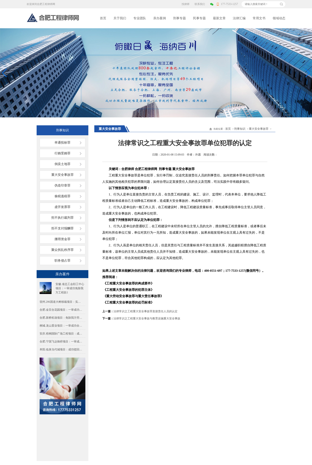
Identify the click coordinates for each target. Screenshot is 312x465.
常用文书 (259, 18)
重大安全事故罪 (62, 174)
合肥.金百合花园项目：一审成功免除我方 (61, 309)
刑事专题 (179, 18)
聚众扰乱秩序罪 (62, 249)
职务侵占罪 (62, 260)
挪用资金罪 (62, 239)
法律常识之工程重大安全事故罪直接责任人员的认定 (145, 311)
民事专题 (199, 18)
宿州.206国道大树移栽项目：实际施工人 (61, 301)
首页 (103, 18)
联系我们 (200, 4)
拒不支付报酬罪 (62, 228)
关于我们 (119, 18)
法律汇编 (239, 18)
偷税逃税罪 (62, 196)
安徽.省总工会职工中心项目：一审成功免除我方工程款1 (70, 288)
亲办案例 (159, 18)
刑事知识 (239, 128)
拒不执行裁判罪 (62, 217)
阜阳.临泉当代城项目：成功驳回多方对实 (61, 349)
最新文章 (219, 18)
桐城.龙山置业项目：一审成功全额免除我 (61, 325)
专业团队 (139, 18)
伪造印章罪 (62, 185)
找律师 (185, 4)
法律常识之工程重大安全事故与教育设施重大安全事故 (146, 318)
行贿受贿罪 (62, 153)
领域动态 (279, 18)
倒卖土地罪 (62, 164)
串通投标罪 (62, 142)
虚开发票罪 (62, 207)
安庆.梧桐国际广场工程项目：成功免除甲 (61, 333)
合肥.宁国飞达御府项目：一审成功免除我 (61, 341)
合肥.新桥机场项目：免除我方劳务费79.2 (61, 317)
